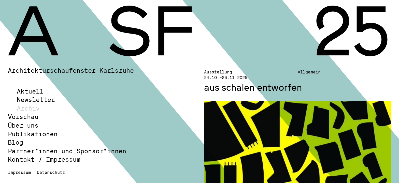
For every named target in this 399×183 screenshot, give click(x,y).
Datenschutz (51, 172)
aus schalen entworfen (253, 87)
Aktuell (30, 91)
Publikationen (33, 134)
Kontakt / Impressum (44, 159)
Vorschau (23, 116)
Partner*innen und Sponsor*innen (67, 151)
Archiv (28, 108)
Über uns (23, 125)
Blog (15, 142)
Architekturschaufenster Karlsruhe (71, 70)
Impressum (19, 172)
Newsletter (36, 99)
